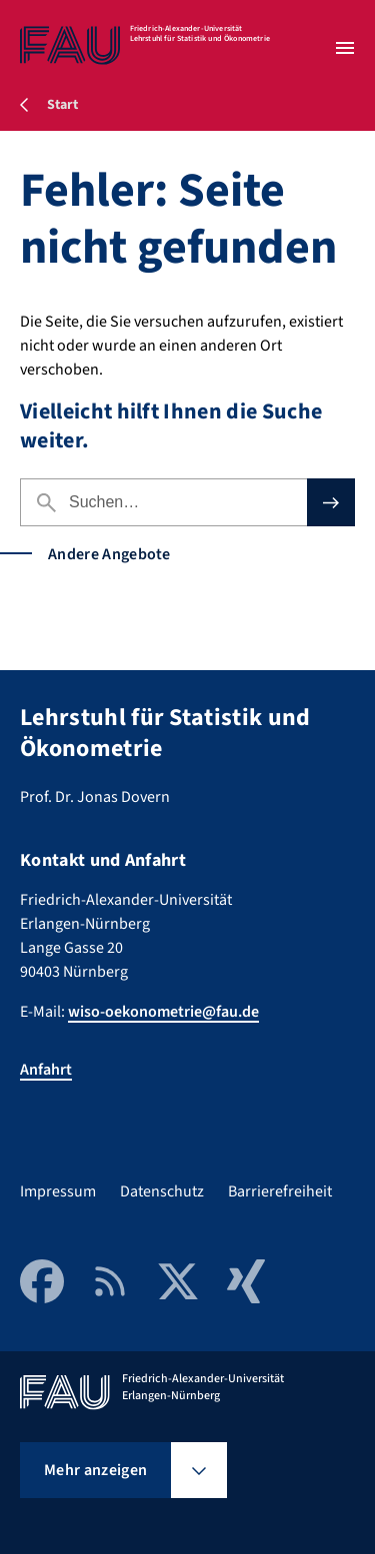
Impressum (58, 1191)
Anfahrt (46, 1070)
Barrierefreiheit (280, 1191)
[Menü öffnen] (345, 48)
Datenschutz (162, 1191)
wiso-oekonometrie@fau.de (163, 1012)
